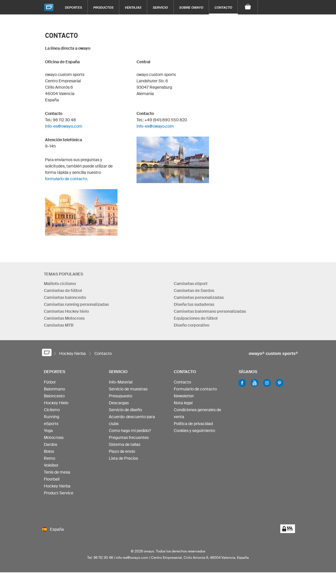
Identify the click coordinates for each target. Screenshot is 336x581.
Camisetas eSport (191, 283)
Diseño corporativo (191, 325)
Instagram (267, 383)
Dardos (50, 444)
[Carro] (248, 7)
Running (51, 416)
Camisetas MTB (58, 325)
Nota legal (183, 403)
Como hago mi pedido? (130, 430)
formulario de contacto (66, 178)
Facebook (242, 383)
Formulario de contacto (195, 389)
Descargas (119, 403)
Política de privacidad (193, 423)
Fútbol (49, 382)
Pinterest (279, 383)
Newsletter (184, 396)
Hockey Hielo (56, 403)
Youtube (254, 383)
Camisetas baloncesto (65, 297)
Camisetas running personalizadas (76, 304)
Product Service (58, 493)
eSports (51, 423)
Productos (103, 7)
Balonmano (54, 389)
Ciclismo (52, 409)
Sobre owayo (191, 7)
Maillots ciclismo (60, 283)
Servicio (160, 7)
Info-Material (120, 382)
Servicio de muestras (128, 389)
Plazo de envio (122, 451)
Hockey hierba (57, 486)
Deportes (73, 7)
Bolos (49, 451)
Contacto (223, 7)
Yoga (48, 430)
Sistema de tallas (124, 444)
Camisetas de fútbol (63, 290)
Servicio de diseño (125, 409)
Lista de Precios (123, 458)
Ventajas (133, 7)
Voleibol (51, 465)
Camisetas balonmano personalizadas (210, 311)
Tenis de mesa (57, 472)
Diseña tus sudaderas (194, 304)
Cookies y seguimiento (194, 430)
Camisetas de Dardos (194, 290)
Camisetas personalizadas (199, 297)
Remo (49, 458)
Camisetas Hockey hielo (66, 311)
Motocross (54, 437)
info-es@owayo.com (63, 126)
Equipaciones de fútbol (196, 318)
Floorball (51, 479)
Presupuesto (120, 396)
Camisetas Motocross (64, 318)
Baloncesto (54, 396)
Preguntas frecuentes (129, 437)
